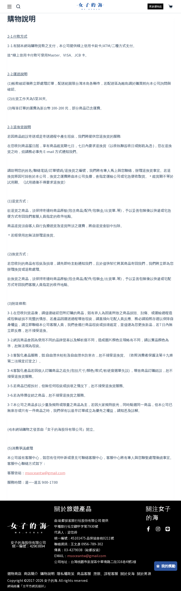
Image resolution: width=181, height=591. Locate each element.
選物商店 (14, 573)
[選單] (9, 6)
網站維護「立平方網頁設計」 (27, 586)
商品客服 (84, 573)
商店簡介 (31, 573)
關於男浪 (144, 573)
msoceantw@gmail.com (45, 472)
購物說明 (47, 573)
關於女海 (127, 573)
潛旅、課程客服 (105, 573)
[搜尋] (18, 6)
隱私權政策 (65, 573)
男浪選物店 (155, 6)
